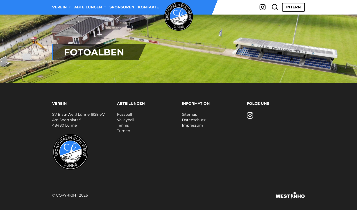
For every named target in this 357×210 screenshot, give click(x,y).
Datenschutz (194, 120)
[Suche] (274, 7)
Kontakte (148, 7)
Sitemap (189, 114)
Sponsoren (122, 7)
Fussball (124, 114)
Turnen (123, 131)
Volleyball (125, 120)
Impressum (192, 125)
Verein (60, 7)
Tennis (123, 125)
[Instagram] (263, 7)
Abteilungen (88, 7)
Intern (293, 7)
